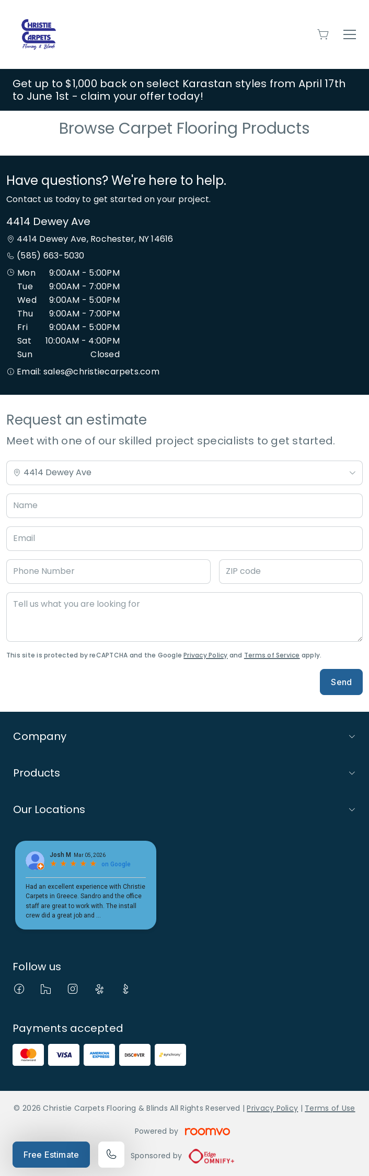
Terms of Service (272, 655)
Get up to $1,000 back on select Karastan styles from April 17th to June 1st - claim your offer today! (179, 89)
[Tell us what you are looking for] (184, 617)
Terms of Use (330, 1108)
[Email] (184, 538)
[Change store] (184, 473)
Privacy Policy (205, 655)
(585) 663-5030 (50, 256)
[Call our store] (111, 1155)
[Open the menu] (349, 34)
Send (341, 682)
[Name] (184, 505)
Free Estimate (51, 1154)
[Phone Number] (108, 571)
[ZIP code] (291, 571)
